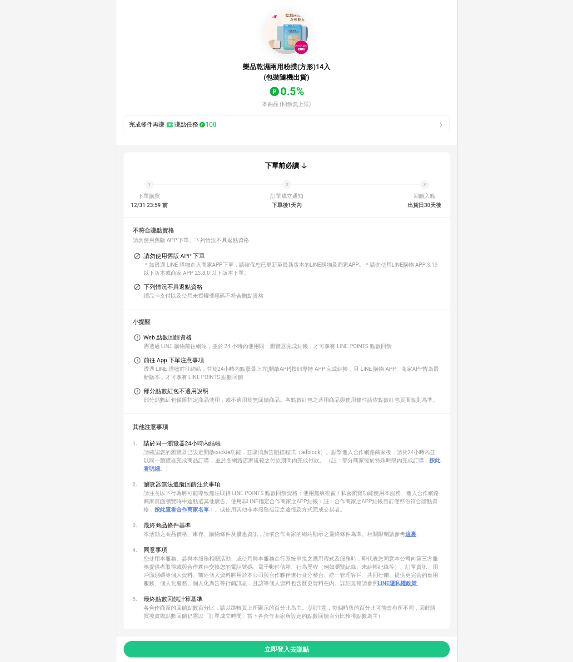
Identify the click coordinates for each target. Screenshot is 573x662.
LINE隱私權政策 (397, 583)
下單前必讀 (282, 166)
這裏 (410, 534)
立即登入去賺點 (286, 649)
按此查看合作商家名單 (181, 509)
